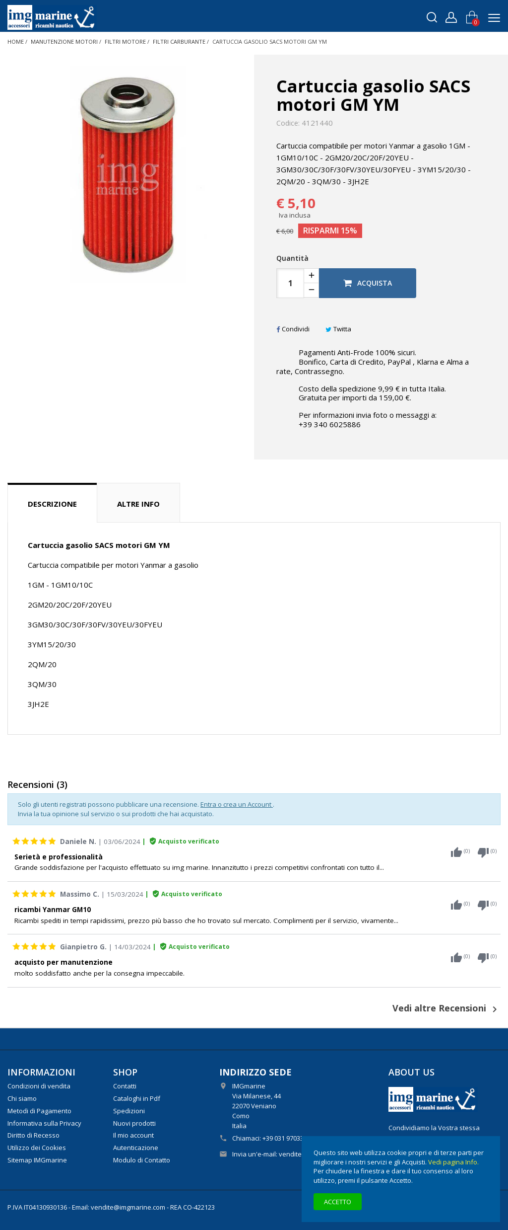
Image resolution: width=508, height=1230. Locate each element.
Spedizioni (129, 1110)
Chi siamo (22, 1098)
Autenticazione (135, 1147)
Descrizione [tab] (52, 504)
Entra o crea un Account (236, 804)
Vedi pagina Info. (453, 1161)
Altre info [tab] (138, 504)
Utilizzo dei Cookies (36, 1147)
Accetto (337, 1201)
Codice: (288, 123)
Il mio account (133, 1135)
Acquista (367, 283)
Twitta (338, 328)
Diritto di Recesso (33, 1135)
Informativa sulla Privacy (44, 1123)
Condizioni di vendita (38, 1085)
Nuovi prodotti (134, 1123)
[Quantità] (290, 283)
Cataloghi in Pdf (136, 1098)
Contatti (124, 1085)
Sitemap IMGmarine (37, 1159)
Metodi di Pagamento (39, 1110)
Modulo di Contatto (141, 1159)
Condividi (293, 328)
